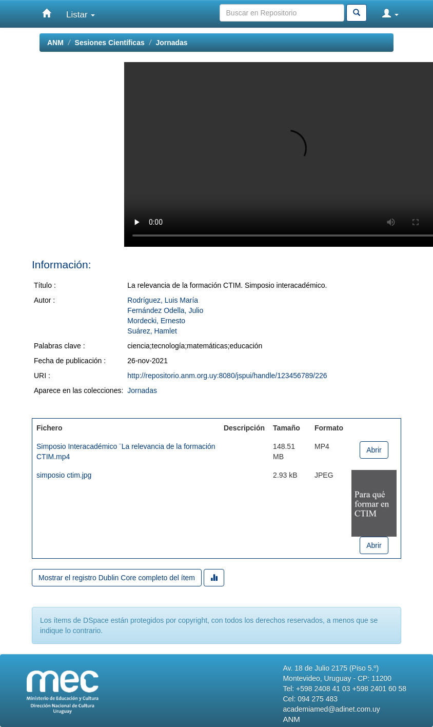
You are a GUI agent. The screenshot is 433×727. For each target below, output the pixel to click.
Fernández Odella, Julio (165, 310)
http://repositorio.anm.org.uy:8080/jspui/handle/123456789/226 (227, 375)
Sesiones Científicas (110, 42)
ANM (55, 42)
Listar (80, 14)
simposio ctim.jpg (63, 475)
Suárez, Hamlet (151, 331)
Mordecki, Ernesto (156, 321)
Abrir (374, 450)
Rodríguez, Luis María (162, 300)
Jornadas (171, 42)
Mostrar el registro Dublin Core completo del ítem (116, 578)
